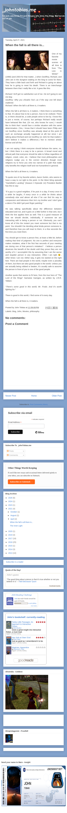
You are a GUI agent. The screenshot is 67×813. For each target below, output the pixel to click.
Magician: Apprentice (20, 647)
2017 (10, 538)
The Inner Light (16, 526)
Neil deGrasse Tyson (27, 581)
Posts (10, 451)
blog (14, 311)
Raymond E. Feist (19, 649)
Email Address (14, 422)
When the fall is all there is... (21, 522)
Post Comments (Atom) (39, 404)
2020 (10, 531)
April (12, 519)
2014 (10, 549)
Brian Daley (17, 639)
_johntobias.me (19, 10)
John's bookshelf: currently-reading (26, 617)
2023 (10, 505)
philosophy (34, 311)
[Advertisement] (20, 720)
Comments (12, 455)
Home (34, 396)
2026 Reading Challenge (22, 595)
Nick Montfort (17, 628)
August (13, 515)
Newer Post (10, 396)
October (14, 512)
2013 (10, 553)
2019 (10, 535)
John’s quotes (13, 575)
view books (34, 606)
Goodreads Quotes (55, 586)
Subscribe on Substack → (21, 482)
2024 (10, 501)
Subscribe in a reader (14, 562)
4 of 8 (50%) (32, 603)
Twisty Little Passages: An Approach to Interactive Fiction (22, 624)
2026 (10, 498)
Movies (26, 311)
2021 (10, 509)
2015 (10, 546)
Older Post (57, 396)
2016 (10, 542)
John (19, 311)
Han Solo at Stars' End (21, 637)
